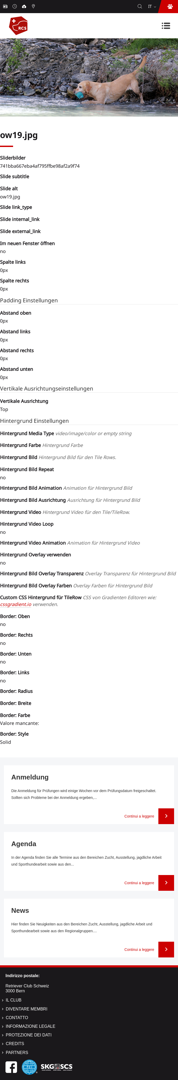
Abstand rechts (17, 350)
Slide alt (9, 188)
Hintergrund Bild (58, 457)
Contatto (17, 1017)
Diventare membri (26, 1009)
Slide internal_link (20, 219)
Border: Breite (15, 703)
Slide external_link (20, 231)
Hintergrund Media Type (65, 433)
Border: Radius (16, 691)
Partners (17, 1052)
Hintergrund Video (65, 512)
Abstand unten (16, 369)
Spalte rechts (14, 280)
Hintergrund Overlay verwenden (35, 554)
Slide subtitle (14, 176)
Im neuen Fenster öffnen (27, 243)
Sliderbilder (12, 158)
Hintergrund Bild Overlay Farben (76, 585)
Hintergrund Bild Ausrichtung (70, 500)
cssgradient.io (15, 604)
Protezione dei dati (29, 1035)
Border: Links (14, 672)
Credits (15, 1043)
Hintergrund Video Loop (26, 524)
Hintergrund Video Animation (70, 543)
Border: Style (14, 734)
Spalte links (13, 262)
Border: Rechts (16, 635)
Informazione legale (30, 1026)
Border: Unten (15, 654)
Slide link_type (16, 207)
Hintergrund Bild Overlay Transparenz (88, 573)
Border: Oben (15, 616)
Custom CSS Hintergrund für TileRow (79, 600)
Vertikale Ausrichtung (24, 401)
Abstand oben (15, 313)
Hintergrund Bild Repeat (27, 469)
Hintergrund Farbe (41, 445)
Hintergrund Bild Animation (66, 488)
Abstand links (15, 331)
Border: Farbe (15, 715)
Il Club (13, 1000)
